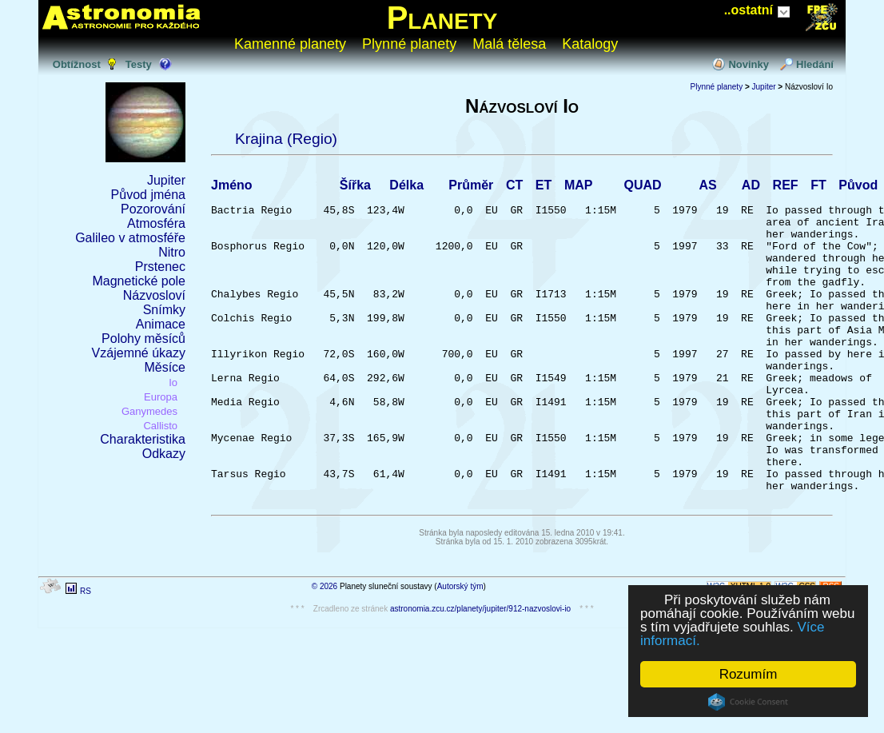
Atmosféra (156, 223)
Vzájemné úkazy (138, 353)
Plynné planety (409, 44)
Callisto (160, 426)
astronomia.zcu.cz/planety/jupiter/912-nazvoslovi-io (480, 673)
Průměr (470, 187)
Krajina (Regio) (286, 138)
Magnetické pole (138, 281)
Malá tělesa (509, 44)
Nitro (171, 252)
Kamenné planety (290, 44)
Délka (406, 187)
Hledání (815, 64)
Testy (138, 64)
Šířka (355, 187)
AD (751, 187)
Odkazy (163, 453)
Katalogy (590, 44)
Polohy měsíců (143, 338)
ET (544, 187)
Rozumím (748, 674)
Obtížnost (77, 64)
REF (785, 187)
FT (818, 187)
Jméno (232, 187)
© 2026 (324, 651)
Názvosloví (154, 295)
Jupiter (166, 180)
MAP (578, 187)
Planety (442, 17)
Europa (160, 397)
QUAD (642, 187)
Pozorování (153, 209)
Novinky (748, 64)
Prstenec (160, 266)
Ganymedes (149, 411)
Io (173, 382)
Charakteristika (142, 439)
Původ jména (148, 194)
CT (514, 187)
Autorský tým (460, 651)
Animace (160, 324)
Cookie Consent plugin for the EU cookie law (748, 702)
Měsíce (164, 367)
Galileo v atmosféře (130, 238)
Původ (858, 187)
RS (85, 655)
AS (707, 187)
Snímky (164, 310)
